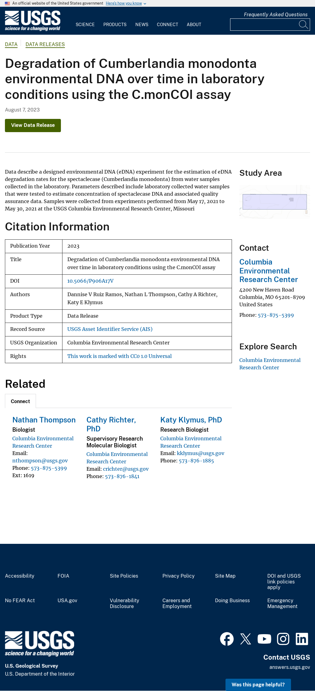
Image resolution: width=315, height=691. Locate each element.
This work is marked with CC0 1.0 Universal (119, 356)
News (141, 24)
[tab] (20, 401)
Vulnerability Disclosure (124, 603)
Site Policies (124, 576)
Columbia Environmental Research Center (268, 270)
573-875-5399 (49, 468)
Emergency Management (282, 603)
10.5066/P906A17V (90, 281)
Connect (167, 24)
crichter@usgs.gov (126, 469)
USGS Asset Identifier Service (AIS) (110, 329)
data (11, 44)
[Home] (32, 30)
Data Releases (45, 44)
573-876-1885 (196, 460)
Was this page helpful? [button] (258, 685)
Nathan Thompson (44, 419)
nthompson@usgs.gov (40, 460)
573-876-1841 (122, 476)
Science (85, 24)
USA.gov (67, 600)
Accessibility (19, 576)
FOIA (63, 576)
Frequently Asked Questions (276, 15)
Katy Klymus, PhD (191, 419)
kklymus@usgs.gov (200, 453)
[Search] (304, 24)
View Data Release (33, 125)
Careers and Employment (177, 603)
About (194, 24)
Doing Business (232, 600)
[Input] (270, 24)
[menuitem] (85, 20)
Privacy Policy (178, 576)
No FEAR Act (20, 600)
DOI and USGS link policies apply (284, 582)
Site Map (225, 576)
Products (114, 24)
